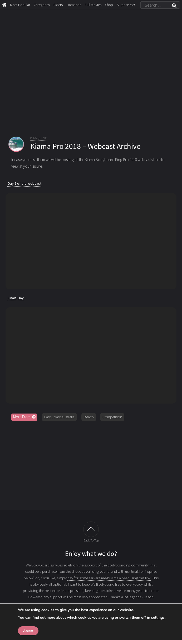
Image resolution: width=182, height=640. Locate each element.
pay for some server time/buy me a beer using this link (109, 578)
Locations (73, 4)
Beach (89, 417)
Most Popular (20, 4)
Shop (109, 4)
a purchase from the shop (60, 571)
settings (158, 617)
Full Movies (93, 4)
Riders (58, 4)
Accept (28, 631)
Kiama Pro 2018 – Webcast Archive (85, 146)
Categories (42, 4)
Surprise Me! (126, 4)
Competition (112, 417)
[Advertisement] (91, 465)
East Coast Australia (59, 417)
